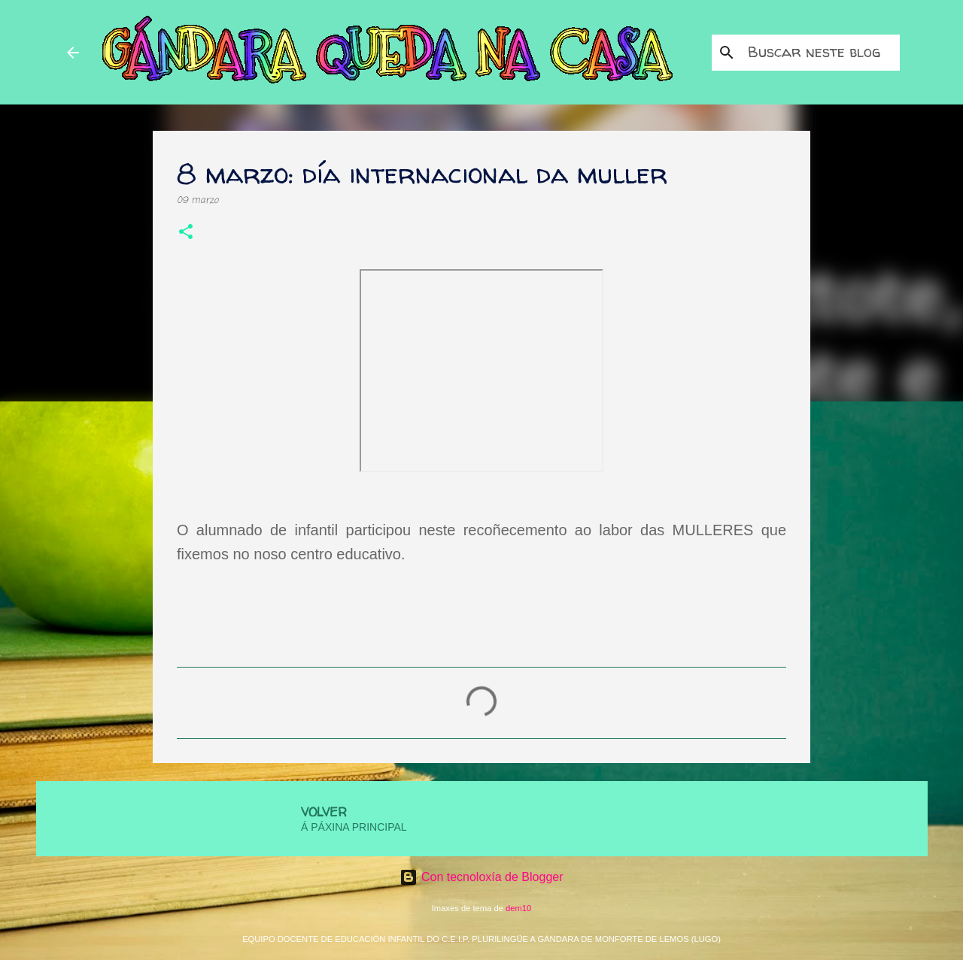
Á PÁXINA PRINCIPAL (354, 827)
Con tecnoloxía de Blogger (481, 877)
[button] (186, 233)
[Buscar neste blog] (821, 53)
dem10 (518, 908)
